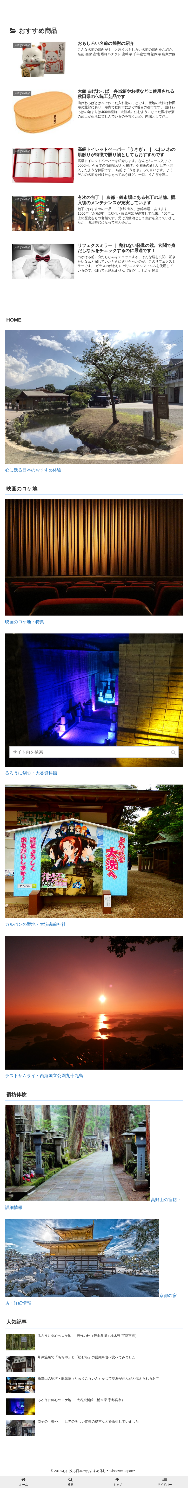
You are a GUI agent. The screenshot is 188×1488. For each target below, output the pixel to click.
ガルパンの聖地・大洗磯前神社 (35, 924)
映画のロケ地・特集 (24, 621)
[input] (94, 755)
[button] (173, 755)
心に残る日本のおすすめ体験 (33, 470)
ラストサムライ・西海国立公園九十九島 (44, 1075)
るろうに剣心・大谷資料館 (31, 773)
